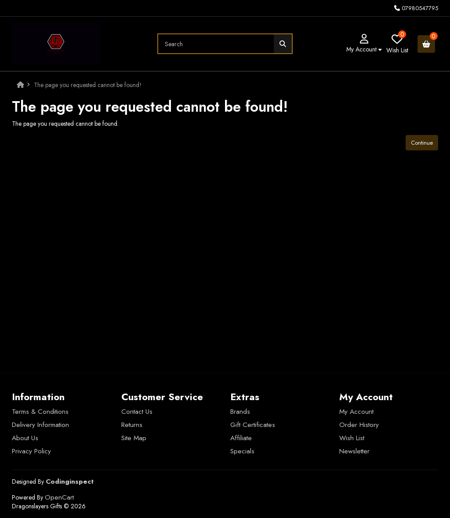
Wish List (351, 438)
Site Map (133, 438)
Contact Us (136, 411)
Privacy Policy (31, 451)
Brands (240, 411)
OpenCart (59, 497)
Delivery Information (40, 425)
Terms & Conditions (40, 411)
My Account (356, 411)
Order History (359, 425)
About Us (25, 438)
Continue (422, 143)
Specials (242, 451)
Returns (131, 425)
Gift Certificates (252, 425)
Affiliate (241, 438)
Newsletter (354, 451)
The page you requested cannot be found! (88, 84)
